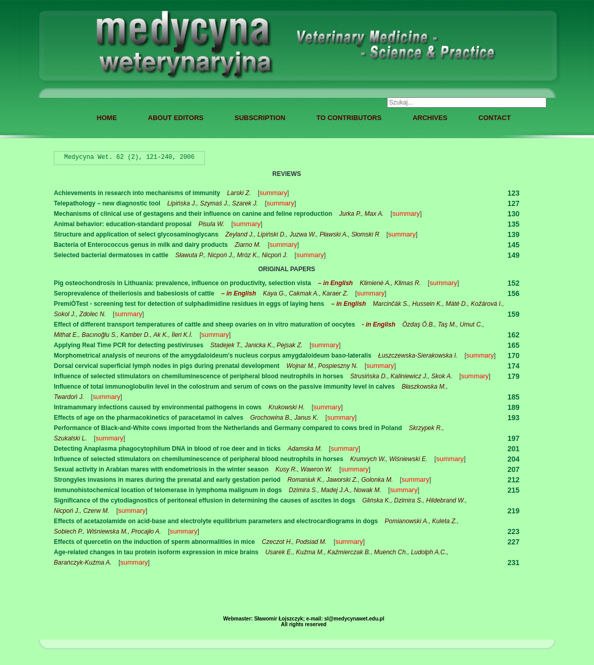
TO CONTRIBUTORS (348, 118)
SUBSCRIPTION (259, 118)
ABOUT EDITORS (175, 118)
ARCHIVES (429, 118)
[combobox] (466, 102)
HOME (107, 118)
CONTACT (495, 118)
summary (273, 193)
